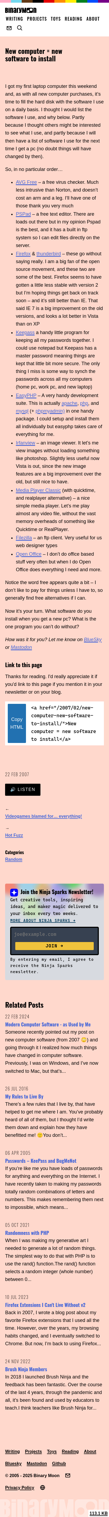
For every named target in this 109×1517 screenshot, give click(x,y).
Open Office (29, 554)
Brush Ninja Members (26, 1369)
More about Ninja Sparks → (43, 920)
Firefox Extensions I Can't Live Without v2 (45, 1304)
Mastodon (21, 647)
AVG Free (26, 182)
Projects (37, 19)
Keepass (25, 332)
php (84, 403)
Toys (56, 19)
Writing (14, 19)
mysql (22, 411)
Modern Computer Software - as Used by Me (48, 1024)
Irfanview (25, 443)
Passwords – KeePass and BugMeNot (40, 1160)
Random (13, 859)
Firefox (23, 253)
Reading (73, 19)
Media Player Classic (38, 490)
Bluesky (13, 1463)
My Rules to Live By (24, 1096)
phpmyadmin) (50, 411)
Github (59, 1463)
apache (69, 403)
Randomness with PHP (27, 1232)
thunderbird (48, 253)
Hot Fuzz (14, 835)
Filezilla (24, 537)
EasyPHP (26, 395)
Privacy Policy (19, 1487)
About (93, 19)
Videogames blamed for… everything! (43, 816)
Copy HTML (16, 723)
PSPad (23, 214)
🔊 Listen (22, 789)
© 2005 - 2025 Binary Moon (32, 1475)
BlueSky (93, 639)
